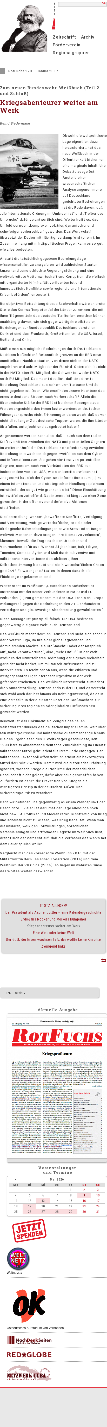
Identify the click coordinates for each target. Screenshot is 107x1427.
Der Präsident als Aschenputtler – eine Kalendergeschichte (53, 912)
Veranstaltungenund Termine (57, 1170)
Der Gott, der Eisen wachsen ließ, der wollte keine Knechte (53, 939)
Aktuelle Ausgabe (57, 1009)
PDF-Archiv (16, 993)
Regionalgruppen (71, 52)
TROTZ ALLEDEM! (53, 906)
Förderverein (67, 44)
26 (29, 1212)
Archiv (88, 37)
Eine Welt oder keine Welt (53, 933)
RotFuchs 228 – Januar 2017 (33, 71)
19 (29, 1206)
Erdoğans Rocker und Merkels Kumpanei (53, 919)
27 (43, 1212)
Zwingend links (53, 946)
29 (70, 1212)
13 (43, 1201)
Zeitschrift (64, 37)
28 (56, 1212)
